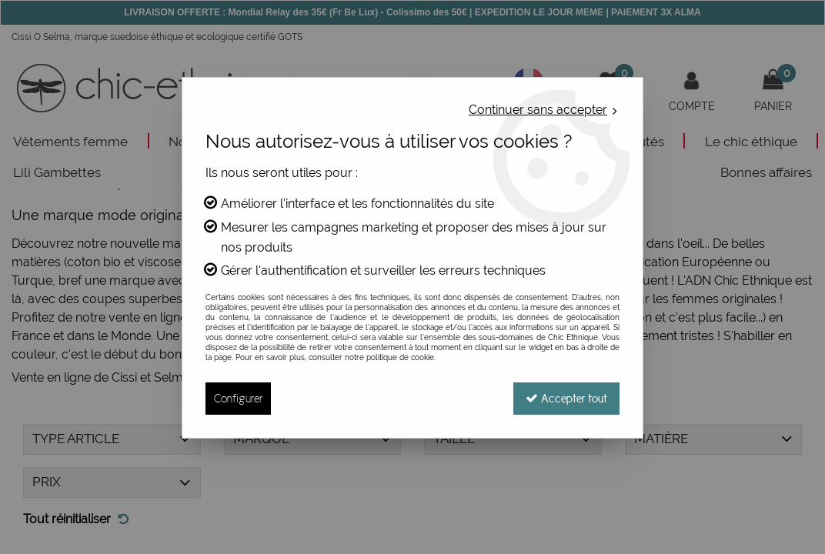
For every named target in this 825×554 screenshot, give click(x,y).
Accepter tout (566, 398)
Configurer (238, 398)
